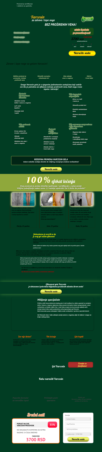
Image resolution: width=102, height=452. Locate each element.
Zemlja (67, 415)
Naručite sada (82, 53)
